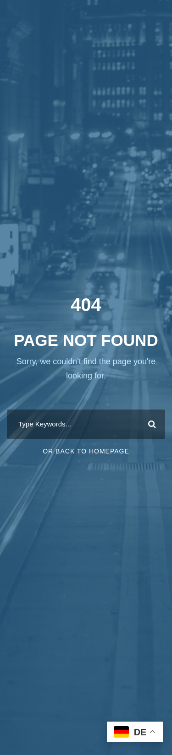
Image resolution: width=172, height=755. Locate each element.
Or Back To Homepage (86, 451)
